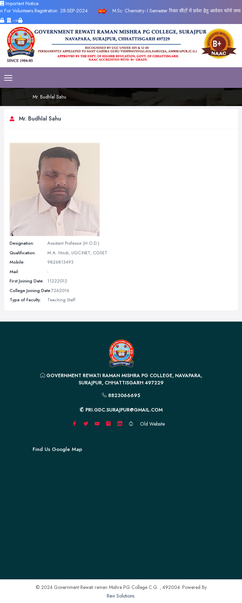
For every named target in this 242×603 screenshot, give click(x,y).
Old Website (152, 423)
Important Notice (19, 3)
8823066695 (121, 395)
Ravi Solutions (120, 595)
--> (14, 20)
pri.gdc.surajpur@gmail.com (121, 409)
